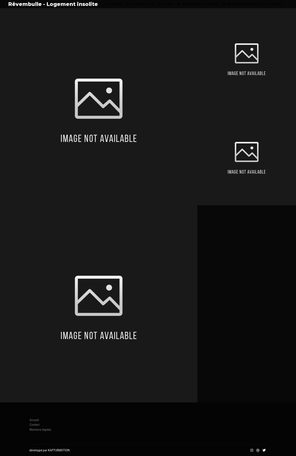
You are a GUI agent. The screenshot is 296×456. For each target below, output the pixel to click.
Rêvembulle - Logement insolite (28, 4)
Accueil (34, 420)
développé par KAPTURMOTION (49, 450)
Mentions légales (40, 429)
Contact (34, 424)
